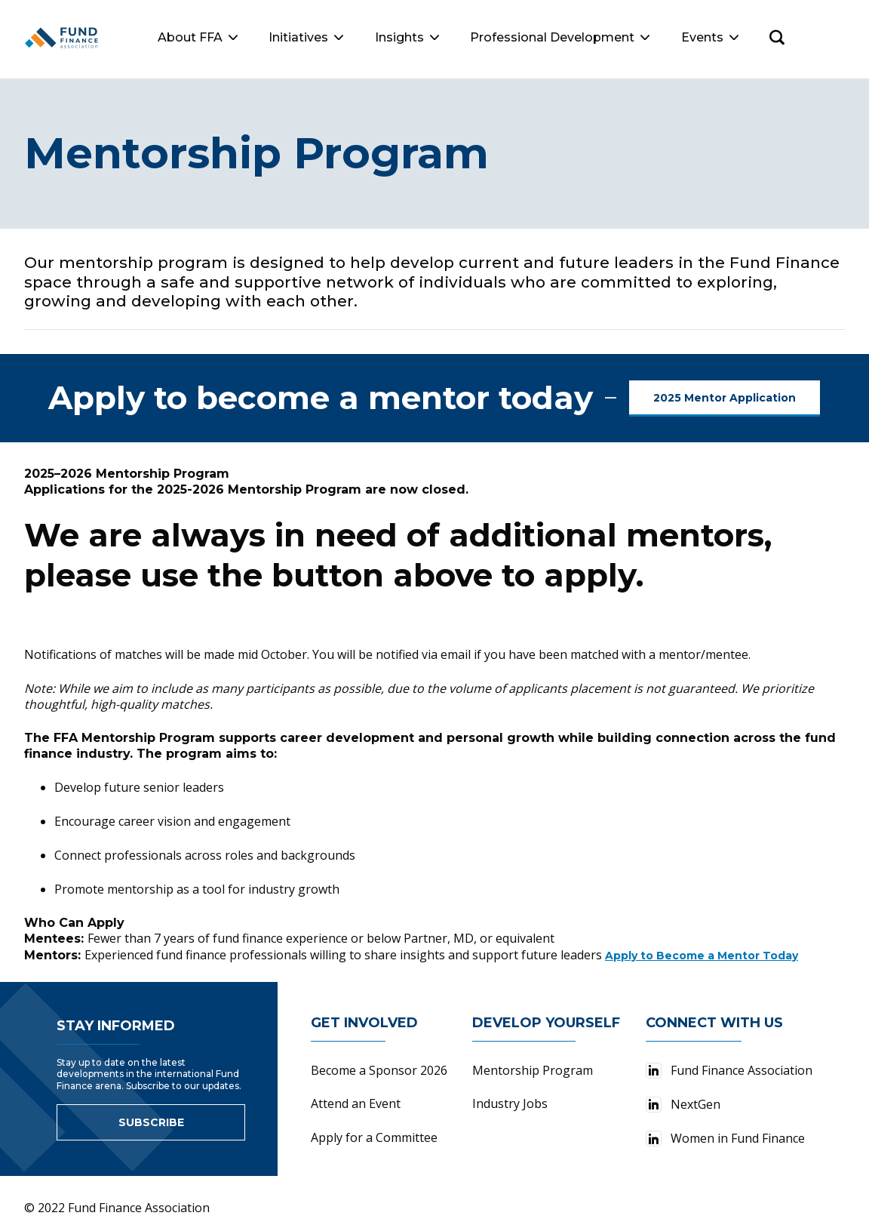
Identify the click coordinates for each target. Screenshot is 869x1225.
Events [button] (770, 37)
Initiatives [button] (366, 37)
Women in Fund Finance (725, 1129)
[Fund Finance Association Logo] (92, 37)
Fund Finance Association (729, 1061)
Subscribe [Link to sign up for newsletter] (151, 1113)
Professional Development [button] (620, 37)
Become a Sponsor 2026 (379, 1061)
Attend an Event (356, 1094)
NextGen (683, 1095)
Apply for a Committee (374, 1128)
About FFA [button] (258, 37)
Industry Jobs (510, 1094)
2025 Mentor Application (724, 389)
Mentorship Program (532, 1061)
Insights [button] (467, 37)
